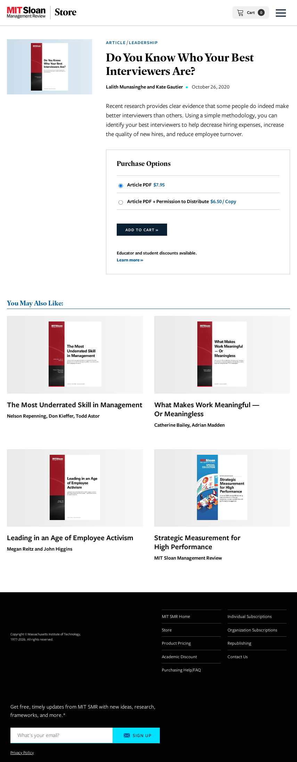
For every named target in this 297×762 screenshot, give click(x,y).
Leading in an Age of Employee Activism (70, 537)
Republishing (239, 643)
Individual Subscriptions (250, 616)
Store (167, 630)
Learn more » (130, 260)
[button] (281, 12)
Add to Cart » (141, 229)
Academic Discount (179, 656)
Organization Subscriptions (252, 630)
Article (116, 42)
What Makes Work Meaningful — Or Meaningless (206, 409)
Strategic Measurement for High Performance (197, 542)
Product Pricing (176, 643)
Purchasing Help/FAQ (181, 669)
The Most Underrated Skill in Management (74, 404)
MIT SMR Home (176, 616)
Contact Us (238, 656)
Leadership (143, 42)
